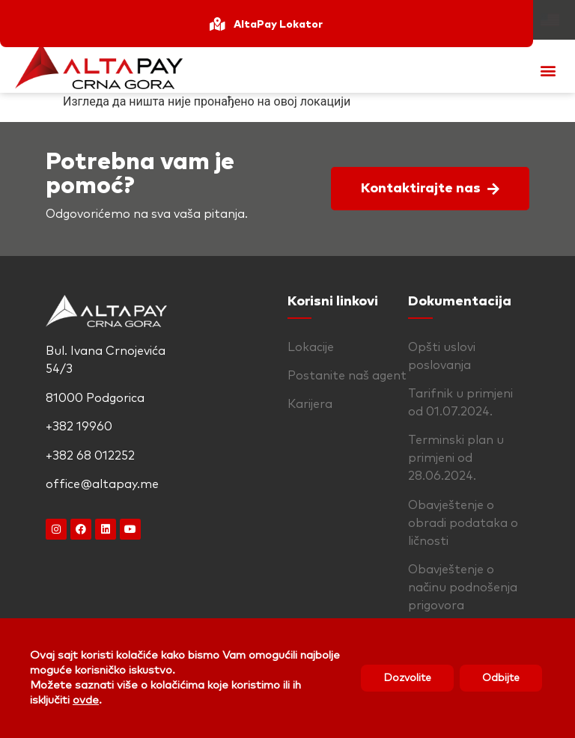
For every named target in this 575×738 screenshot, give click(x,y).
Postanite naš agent (347, 376)
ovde (86, 700)
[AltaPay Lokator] (217, 24)
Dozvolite (407, 678)
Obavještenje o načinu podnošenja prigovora (462, 588)
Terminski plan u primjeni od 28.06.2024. (456, 458)
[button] (547, 70)
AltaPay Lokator (278, 24)
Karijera (310, 404)
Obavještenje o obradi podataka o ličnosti (463, 523)
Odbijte (501, 678)
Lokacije (311, 347)
